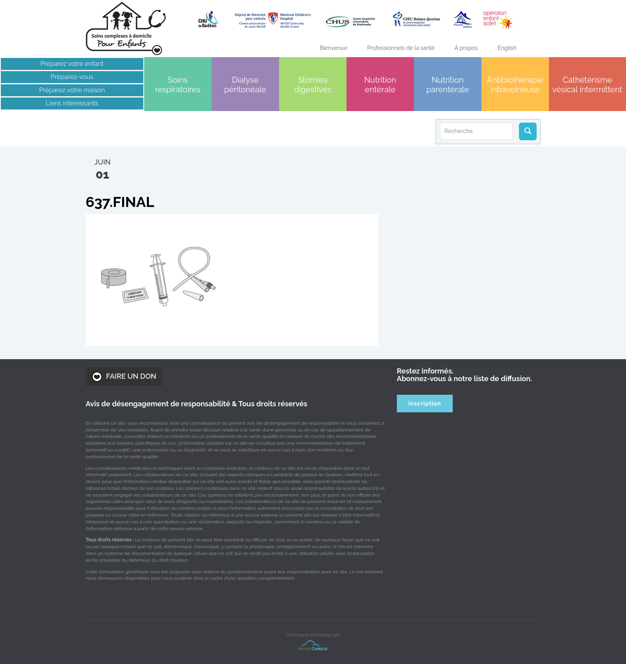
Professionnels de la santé (401, 48)
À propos (465, 48)
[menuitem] (506, 48)
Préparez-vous (72, 77)
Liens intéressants (72, 103)
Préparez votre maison (72, 90)
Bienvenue (333, 48)
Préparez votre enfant (72, 64)
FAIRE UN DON (124, 377)
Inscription (424, 403)
